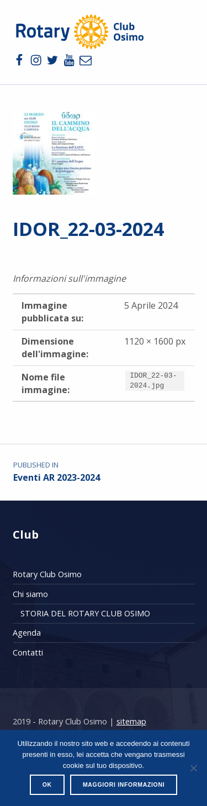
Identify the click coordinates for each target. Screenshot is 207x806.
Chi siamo (30, 594)
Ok (47, 784)
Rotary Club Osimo (47, 574)
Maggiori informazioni (123, 784)
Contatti (28, 652)
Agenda (27, 632)
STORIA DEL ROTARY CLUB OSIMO (85, 613)
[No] (193, 767)
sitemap (131, 721)
